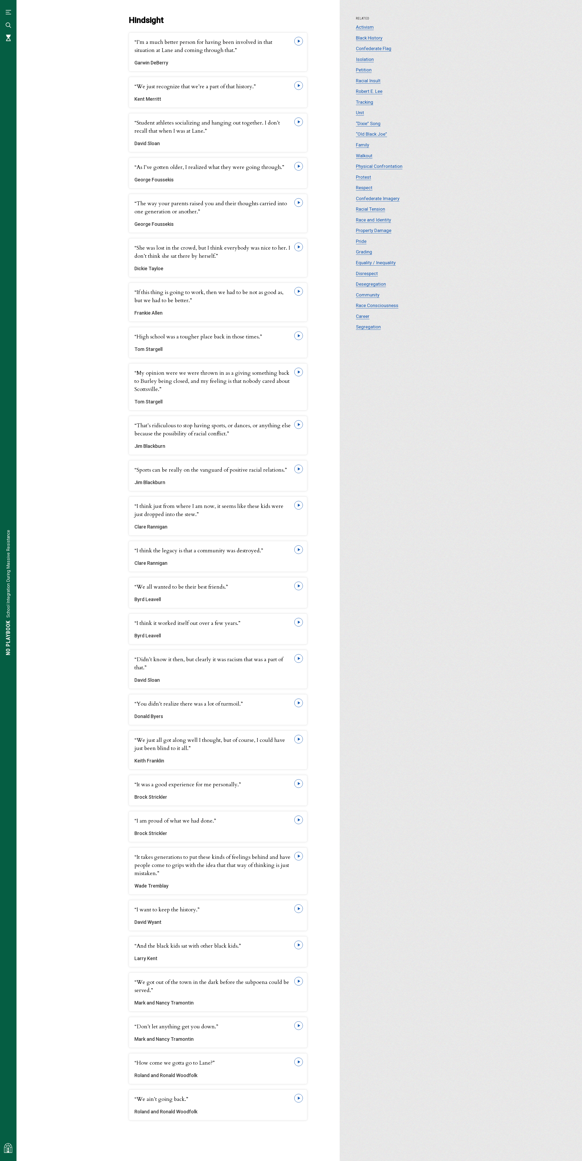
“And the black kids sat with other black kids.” (187, 946)
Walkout (364, 155)
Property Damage (373, 230)
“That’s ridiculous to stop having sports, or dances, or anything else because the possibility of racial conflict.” (212, 429)
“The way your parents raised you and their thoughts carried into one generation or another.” (210, 207)
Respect (364, 187)
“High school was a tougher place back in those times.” (198, 336)
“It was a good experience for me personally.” (187, 784)
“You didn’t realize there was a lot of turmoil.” (188, 703)
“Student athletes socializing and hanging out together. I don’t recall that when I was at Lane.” (207, 127)
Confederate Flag (373, 48)
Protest (363, 177)
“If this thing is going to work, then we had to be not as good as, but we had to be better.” (208, 296)
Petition (364, 70)
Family (362, 145)
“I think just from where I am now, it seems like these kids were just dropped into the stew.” (208, 510)
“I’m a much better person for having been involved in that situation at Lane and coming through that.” (203, 46)
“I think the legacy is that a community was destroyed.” (198, 550)
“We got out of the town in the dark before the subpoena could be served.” (211, 986)
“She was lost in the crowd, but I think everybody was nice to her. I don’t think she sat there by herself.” (212, 252)
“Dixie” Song (368, 123)
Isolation (365, 59)
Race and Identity (373, 220)
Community (367, 295)
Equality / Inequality (376, 262)
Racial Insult (368, 80)
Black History (369, 38)
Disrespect (367, 273)
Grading (364, 252)
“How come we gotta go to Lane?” (174, 1063)
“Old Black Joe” (371, 134)
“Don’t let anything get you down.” (176, 1026)
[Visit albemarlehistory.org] (8, 1148)
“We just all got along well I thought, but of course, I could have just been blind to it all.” (209, 744)
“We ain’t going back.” (161, 1099)
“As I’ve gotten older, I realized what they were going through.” (209, 167)
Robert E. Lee (369, 91)
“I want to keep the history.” (167, 909)
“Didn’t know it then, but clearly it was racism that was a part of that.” (208, 663)
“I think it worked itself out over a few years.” (187, 623)
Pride (361, 241)
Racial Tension (370, 209)
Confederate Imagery (377, 198)
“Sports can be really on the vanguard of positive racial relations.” (210, 470)
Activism (365, 27)
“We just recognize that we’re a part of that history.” (195, 86)
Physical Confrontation (379, 166)
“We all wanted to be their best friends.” (181, 587)
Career (362, 316)
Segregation (368, 327)
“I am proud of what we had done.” (175, 820)
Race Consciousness (377, 305)
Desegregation (371, 284)
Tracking (364, 102)
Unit (360, 112)
